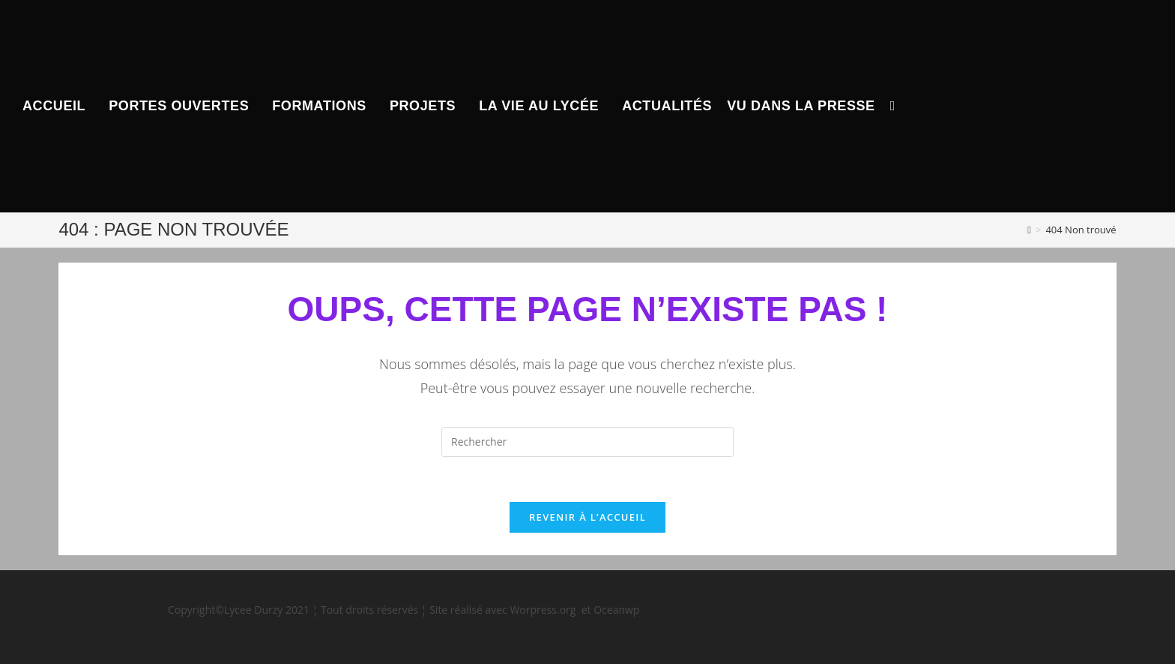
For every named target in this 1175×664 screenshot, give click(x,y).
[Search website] (893, 106)
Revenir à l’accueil (587, 517)
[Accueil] (1029, 229)
